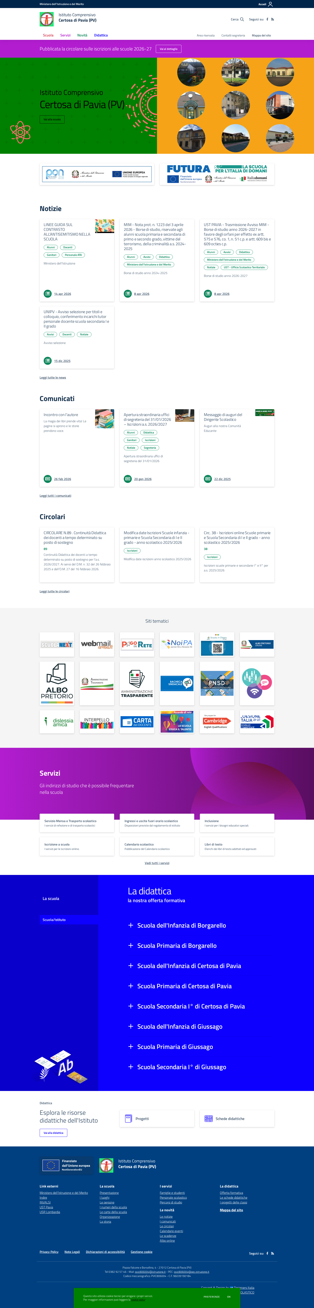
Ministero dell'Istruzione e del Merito (149, 264)
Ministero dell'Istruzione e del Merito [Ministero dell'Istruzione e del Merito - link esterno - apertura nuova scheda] (64, 1192)
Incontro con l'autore (61, 414)
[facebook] (267, 19)
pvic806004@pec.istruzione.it (191, 1272)
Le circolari (167, 1226)
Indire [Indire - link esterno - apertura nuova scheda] (43, 1197)
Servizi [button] (65, 35)
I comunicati (168, 1221)
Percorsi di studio (171, 1202)
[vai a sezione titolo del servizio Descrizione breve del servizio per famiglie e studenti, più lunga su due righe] (77, 823)
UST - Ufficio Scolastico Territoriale (244, 267)
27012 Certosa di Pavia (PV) (175, 1267)
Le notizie (166, 1216)
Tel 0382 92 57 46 (115, 1272)
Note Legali (72, 1251)
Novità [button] (82, 35)
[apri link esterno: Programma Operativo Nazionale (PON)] (96, 174)
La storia (105, 1221)
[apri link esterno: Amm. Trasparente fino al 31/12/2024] (97, 683)
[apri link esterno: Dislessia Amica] (56, 722)
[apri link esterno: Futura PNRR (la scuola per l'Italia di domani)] (217, 174)
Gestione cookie (141, 1251)
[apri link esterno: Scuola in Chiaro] (217, 644)
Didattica (164, 257)
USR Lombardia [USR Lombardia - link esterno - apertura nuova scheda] (50, 1211)
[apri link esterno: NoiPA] (177, 644)
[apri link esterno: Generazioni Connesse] (257, 683)
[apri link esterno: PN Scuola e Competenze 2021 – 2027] (257, 722)
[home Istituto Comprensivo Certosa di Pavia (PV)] (68, 19)
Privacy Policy (49, 1251)
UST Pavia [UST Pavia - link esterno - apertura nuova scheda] (46, 1207)
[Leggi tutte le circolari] (54, 591)
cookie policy (138, 1299)
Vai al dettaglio (168, 49)
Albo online (167, 1240)
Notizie (211, 267)
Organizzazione (110, 1216)
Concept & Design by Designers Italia (227, 1287)
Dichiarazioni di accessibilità (105, 1251)
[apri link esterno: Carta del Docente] (137, 722)
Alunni (51, 247)
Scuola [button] (48, 35)
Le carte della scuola (113, 1211)
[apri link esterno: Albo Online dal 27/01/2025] (56, 683)
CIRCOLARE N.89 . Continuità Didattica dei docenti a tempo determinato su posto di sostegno (75, 537)
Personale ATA (73, 255)
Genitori (51, 255)
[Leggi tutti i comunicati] (55, 495)
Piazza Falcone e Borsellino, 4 (140, 1267)
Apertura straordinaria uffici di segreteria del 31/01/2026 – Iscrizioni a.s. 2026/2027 (147, 419)
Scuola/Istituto (54, 919)
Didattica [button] (101, 35)
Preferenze (212, 1297)
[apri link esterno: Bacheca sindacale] (177, 683)
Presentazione (109, 1192)
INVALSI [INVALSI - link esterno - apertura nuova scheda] (45, 1202)
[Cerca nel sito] (237, 19)
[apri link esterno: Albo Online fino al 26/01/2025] (257, 644)
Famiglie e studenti (172, 1192)
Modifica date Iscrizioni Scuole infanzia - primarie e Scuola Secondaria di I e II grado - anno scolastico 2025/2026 (156, 537)
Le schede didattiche (233, 1197)
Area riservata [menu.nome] (206, 35)
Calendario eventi (171, 1231)
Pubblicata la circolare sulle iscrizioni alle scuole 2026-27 (96, 48)
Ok (229, 1297)
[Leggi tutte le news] (53, 377)
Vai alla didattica (53, 1133)
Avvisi (146, 257)
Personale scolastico (173, 1197)
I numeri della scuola (113, 1207)
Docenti (67, 247)
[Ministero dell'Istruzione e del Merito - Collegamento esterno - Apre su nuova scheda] (62, 4)
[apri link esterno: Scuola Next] (56, 644)
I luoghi (104, 1197)
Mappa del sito (261, 35)
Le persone (107, 1202)
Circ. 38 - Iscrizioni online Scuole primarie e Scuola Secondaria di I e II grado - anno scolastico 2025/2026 (237, 537)
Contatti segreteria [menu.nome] (233, 35)
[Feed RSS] (272, 19)
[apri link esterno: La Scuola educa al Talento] (177, 722)
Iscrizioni (150, 440)
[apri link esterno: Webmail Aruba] (97, 644)
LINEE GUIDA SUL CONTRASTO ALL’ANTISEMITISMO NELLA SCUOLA (67, 231)
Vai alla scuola (52, 119)
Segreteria (150, 447)
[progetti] (157, 1118)
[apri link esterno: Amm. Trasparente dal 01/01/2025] (137, 683)
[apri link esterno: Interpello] (97, 722)
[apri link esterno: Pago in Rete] (137, 644)
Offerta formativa (231, 1192)
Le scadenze (168, 1235)
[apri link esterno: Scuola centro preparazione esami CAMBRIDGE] (217, 722)
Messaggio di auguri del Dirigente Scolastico (223, 416)
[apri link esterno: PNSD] (217, 683)
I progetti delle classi (233, 1202)
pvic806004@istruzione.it (150, 1272)
